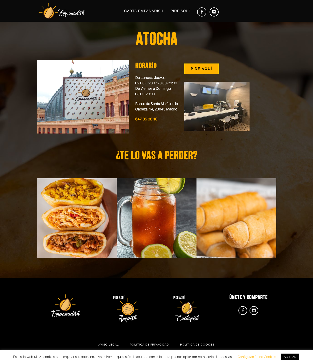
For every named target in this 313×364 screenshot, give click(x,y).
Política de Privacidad (149, 344)
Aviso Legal (108, 344)
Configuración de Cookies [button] (257, 357)
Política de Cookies (197, 344)
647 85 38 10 (146, 119)
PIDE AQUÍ (201, 69)
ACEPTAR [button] (290, 357)
